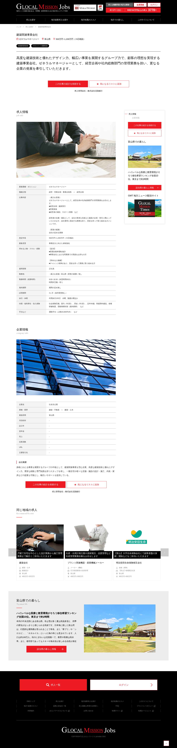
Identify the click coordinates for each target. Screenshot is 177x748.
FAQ (117, 706)
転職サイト (117, 711)
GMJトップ (31, 701)
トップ (18, 27)
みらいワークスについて (60, 711)
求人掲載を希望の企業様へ (88, 706)
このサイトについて (146, 20)
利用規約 (31, 711)
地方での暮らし (117, 20)
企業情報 (135, 118)
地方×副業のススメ (31, 706)
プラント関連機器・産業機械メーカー (86, 563)
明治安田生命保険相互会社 (129, 563)
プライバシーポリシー (146, 706)
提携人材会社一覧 (59, 706)
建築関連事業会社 (44, 27)
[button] (165, 552)
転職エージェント (146, 711)
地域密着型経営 (23, 46)
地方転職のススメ (88, 20)
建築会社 (23, 563)
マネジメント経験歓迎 (40, 46)
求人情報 (132, 114)
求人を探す (31, 20)
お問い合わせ (88, 711)
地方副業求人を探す (59, 20)
